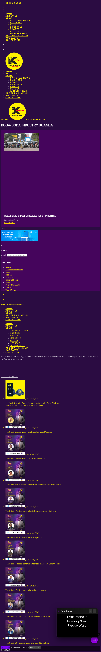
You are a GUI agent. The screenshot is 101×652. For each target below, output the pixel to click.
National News (20, 20)
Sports (14, 29)
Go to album (9, 377)
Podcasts (11, 38)
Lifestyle (16, 27)
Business (16, 23)
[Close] (94, 611)
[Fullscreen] (90, 611)
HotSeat (15, 31)
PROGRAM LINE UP (16, 36)
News (9, 18)
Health (14, 25)
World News (18, 33)
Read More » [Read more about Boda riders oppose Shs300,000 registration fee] (9, 223)
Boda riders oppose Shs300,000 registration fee (30, 216)
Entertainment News (14, 269)
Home (9, 14)
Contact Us (13, 40)
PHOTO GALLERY (12, 285)
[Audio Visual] (94, 639)
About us (11, 16)
